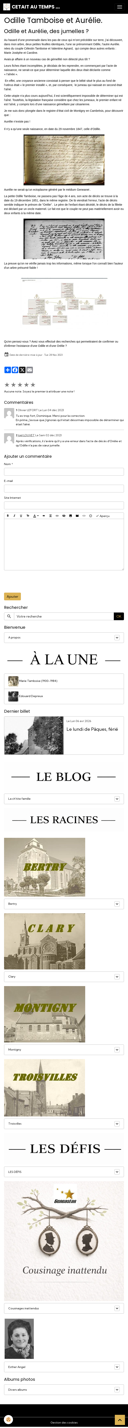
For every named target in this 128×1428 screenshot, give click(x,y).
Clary (11, 976)
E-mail (8, 481)
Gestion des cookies (64, 1422)
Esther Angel (16, 1367)
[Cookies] (8, 1419)
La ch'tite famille (19, 798)
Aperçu (103, 516)
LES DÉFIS (15, 1172)
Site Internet (12, 498)
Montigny (14, 1049)
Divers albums (17, 1389)
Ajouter (12, 596)
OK (118, 616)
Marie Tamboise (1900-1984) (32, 681)
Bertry (12, 904)
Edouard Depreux (25, 696)
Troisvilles (15, 1123)
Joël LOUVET (26, 435)
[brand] (31, 7)
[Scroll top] (120, 1420)
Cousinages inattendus (23, 1308)
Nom (7, 464)
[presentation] (35, 581)
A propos (14, 637)
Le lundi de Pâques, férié (92, 729)
